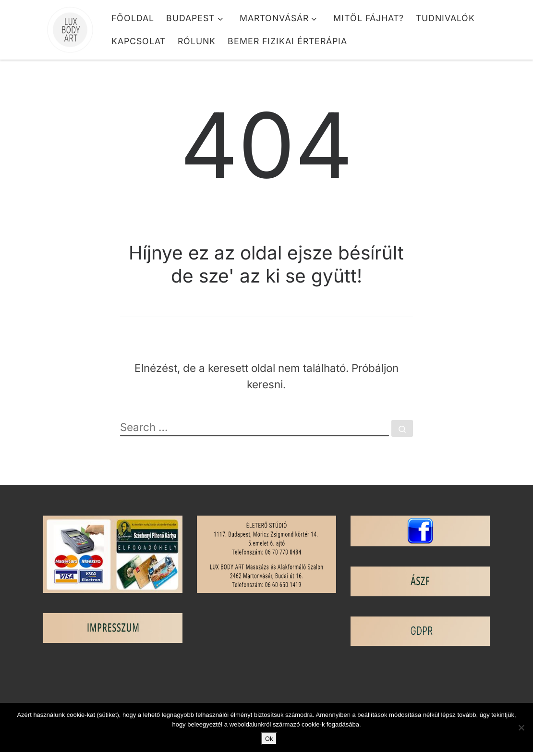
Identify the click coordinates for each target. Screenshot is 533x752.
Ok (269, 738)
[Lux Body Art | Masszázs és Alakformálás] (70, 26)
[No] (521, 727)
